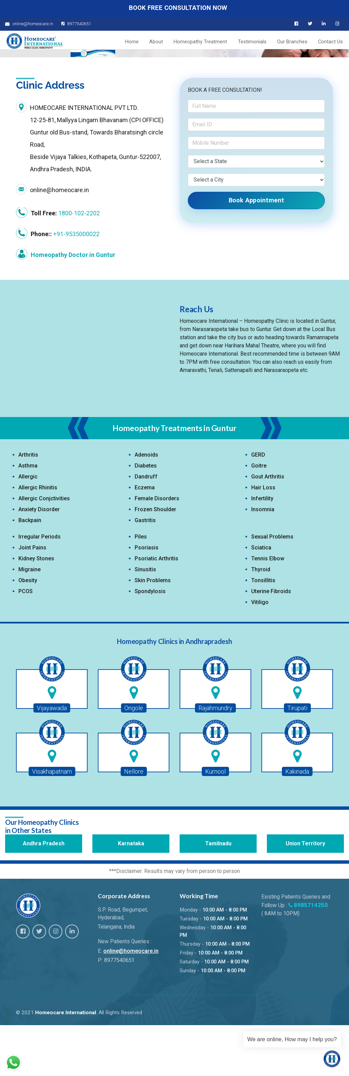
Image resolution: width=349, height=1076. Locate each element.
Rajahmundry (215, 759)
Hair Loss (263, 539)
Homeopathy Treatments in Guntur (174, 480)
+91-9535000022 (76, 285)
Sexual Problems (272, 588)
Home (146, 42)
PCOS (25, 643)
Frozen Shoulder (155, 561)
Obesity (27, 632)
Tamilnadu (218, 895)
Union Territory (305, 895)
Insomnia (262, 561)
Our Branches (297, 42)
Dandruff (146, 528)
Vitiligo (260, 654)
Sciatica (261, 599)
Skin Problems (153, 632)
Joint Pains (32, 599)
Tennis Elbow (267, 610)
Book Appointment (256, 252)
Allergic (27, 528)
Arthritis (28, 506)
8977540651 (74, 23)
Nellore (133, 823)
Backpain (29, 572)
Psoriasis (146, 599)
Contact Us (332, 42)
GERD (258, 506)
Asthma (27, 517)
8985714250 (309, 956)
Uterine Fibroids (271, 643)
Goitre (259, 517)
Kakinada (297, 823)
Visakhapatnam (52, 823)
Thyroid (260, 621)
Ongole (133, 759)
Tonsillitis (263, 632)
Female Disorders (157, 550)
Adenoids (146, 506)
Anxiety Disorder (39, 561)
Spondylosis (150, 643)
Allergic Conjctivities (44, 550)
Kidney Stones (36, 610)
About (168, 42)
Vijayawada (52, 759)
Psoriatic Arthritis (156, 610)
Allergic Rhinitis (37, 539)
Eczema (145, 539)
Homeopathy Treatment (210, 42)
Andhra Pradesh (43, 895)
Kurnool (215, 823)
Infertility (262, 550)
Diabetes (146, 517)
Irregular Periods (39, 588)
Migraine (29, 621)
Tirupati (297, 759)
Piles (141, 588)
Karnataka (131, 895)
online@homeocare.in (130, 1002)
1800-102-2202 (79, 265)
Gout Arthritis (267, 528)
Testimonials (259, 42)
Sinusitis (145, 621)
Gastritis (145, 572)
